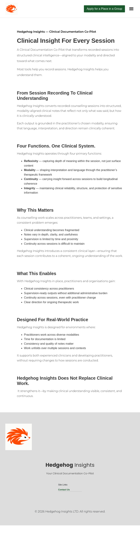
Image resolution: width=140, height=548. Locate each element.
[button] (131, 8)
